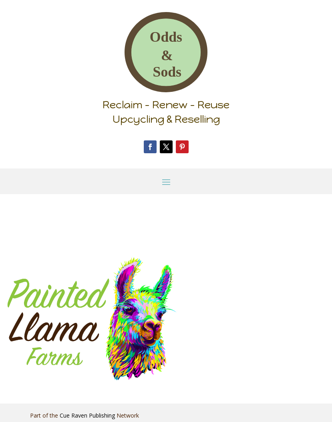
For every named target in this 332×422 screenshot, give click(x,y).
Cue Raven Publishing (87, 415)
